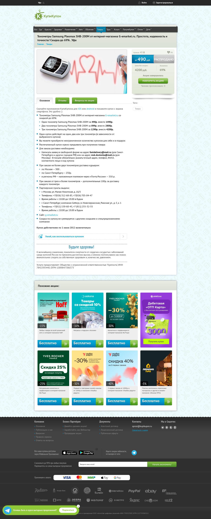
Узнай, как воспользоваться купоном (64, 236)
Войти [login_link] (144, 2)
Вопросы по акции (84, 100)
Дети (149, 29)
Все (35, 29)
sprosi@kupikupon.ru (142, 426)
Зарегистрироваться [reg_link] (164, 2)
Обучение (90, 29)
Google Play (86, 452)
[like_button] (168, 52)
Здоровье (58, 29)
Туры (109, 29)
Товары (101, 29)
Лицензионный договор (112, 429)
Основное (45, 100)
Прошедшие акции (72, 433)
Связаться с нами (140, 430)
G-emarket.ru (111, 115)
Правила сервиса (43, 437)
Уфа (39, 2)
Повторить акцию (153, 80)
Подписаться (68, 510)
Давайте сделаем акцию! (75, 426)
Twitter (170, 427)
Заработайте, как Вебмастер (77, 429)
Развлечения (71, 29)
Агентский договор (109, 426)
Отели (141, 29)
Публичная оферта (109, 433)
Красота (48, 29)
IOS (80, 108)
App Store (69, 452)
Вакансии (40, 433)
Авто (81, 29)
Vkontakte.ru (166, 427)
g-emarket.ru (51, 214)
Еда (41, 29)
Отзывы (62, 100)
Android (90, 108)
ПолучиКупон (129, 29)
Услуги (117, 29)
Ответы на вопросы (45, 440)
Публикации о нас (44, 429)
